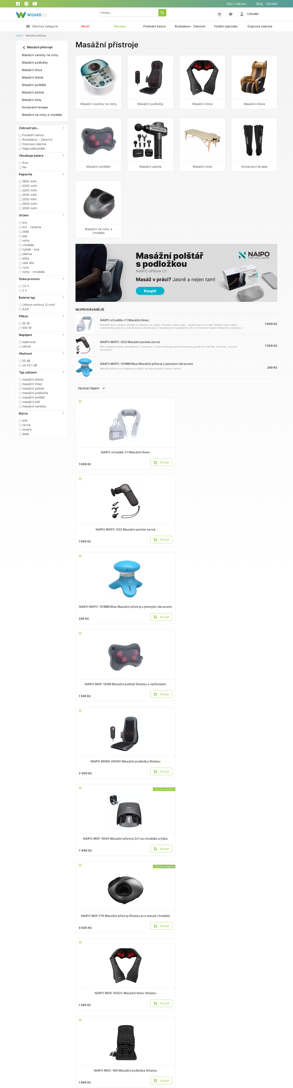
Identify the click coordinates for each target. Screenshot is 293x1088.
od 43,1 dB (28, 365)
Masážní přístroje (37, 47)
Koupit (110, 469)
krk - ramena (30, 227)
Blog (259, 4)
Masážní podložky (35, 62)
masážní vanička (32, 406)
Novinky (120, 26)
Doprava (68, 860)
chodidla (26, 245)
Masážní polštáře (34, 85)
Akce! (85, 26)
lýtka (24, 258)
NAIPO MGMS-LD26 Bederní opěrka (98, 703)
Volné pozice (25, 851)
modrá (25, 429)
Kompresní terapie (35, 107)
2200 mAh (28, 190)
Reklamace (70, 851)
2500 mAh (28, 195)
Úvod (19, 35)
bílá (23, 420)
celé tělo (26, 263)
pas (23, 236)
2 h (23, 290)
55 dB (24, 361)
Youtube (200, 855)
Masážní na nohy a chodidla (42, 115)
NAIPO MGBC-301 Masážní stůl (254, 622)
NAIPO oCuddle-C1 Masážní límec (124, 320)
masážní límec (30, 384)
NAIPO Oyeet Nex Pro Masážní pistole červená (150, 788)
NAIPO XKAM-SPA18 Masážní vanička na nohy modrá (254, 705)
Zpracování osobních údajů (25, 1064)
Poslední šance (154, 26)
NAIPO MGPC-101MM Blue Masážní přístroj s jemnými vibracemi (146, 364)
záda (24, 231)
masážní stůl (29, 402)
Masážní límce (32, 70)
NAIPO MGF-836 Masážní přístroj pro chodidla (98, 788)
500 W (25, 328)
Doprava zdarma (260, 26)
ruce (24, 267)
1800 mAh (28, 181)
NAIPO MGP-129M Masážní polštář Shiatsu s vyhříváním (254, 456)
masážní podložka (33, 393)
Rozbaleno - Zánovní (190, 26)
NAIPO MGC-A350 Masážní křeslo (202, 703)
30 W (24, 323)
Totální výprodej (225, 26)
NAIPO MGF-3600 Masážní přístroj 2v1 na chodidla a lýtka (150, 540)
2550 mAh (28, 199)
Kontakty (22, 846)
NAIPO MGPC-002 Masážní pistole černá (130, 342)
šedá (24, 434)
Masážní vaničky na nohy (40, 55)
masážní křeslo (31, 379)
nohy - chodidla (31, 272)
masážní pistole (31, 388)
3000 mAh (28, 208)
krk (23, 222)
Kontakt (271, 4)
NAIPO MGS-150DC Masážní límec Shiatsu (254, 538)
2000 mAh (28, 186)
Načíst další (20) (177, 820)
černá (24, 425)
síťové (25, 346)
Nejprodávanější (32, 148)
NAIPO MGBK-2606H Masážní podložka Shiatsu (98, 538)
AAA (24, 309)
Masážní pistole (33, 92)
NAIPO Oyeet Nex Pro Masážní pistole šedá (202, 788)
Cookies (130, 851)
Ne (22, 167)
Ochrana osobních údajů (142, 846)
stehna (25, 254)
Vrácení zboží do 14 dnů (79, 855)
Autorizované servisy (140, 855)
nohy (24, 240)
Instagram (202, 851)
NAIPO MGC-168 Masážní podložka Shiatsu (98, 622)
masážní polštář (32, 397)
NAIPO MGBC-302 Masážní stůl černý (202, 622)
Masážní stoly (31, 100)
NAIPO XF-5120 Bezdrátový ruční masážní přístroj (254, 790)
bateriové (27, 342)
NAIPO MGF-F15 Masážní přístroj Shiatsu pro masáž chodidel (202, 540)
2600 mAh (28, 204)
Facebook (202, 846)
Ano (23, 163)
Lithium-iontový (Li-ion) (37, 305)
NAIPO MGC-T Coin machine (150, 703)
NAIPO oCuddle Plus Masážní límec (150, 622)
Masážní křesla (32, 77)
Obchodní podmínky (76, 846)
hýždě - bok (29, 249)
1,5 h (24, 286)
